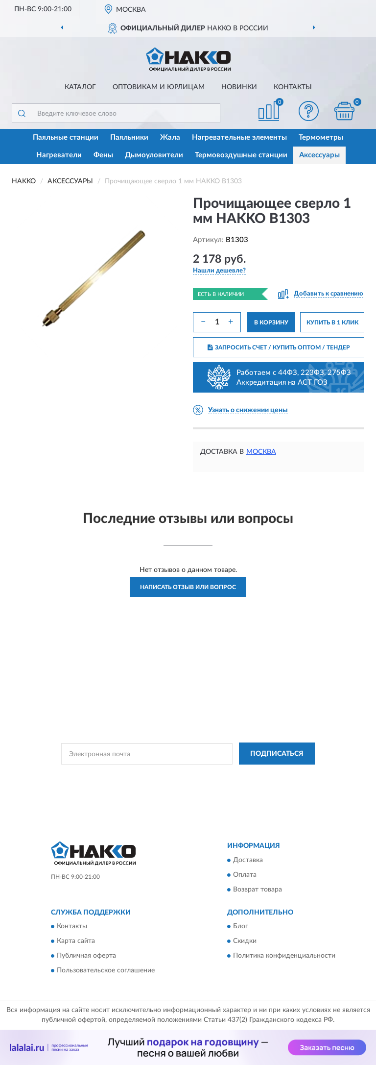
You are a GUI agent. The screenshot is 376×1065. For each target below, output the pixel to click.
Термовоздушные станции (241, 155)
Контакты (293, 87)
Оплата (245, 874)
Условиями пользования (179, 784)
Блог (240, 926)
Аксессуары (319, 155)
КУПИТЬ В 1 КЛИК (332, 322)
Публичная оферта (86, 956)
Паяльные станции (65, 137)
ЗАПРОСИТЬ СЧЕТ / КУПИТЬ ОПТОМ (279, 347)
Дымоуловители (154, 155)
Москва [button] (261, 451)
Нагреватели (59, 155)
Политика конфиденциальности (284, 956)
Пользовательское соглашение (106, 970)
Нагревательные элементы (239, 137)
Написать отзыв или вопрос (188, 587)
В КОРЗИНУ (271, 322)
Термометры (321, 137)
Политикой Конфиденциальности (235, 776)
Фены (103, 155)
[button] (309, 111)
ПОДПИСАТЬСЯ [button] (277, 753)
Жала (170, 137)
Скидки (245, 941)
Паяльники (129, 137)
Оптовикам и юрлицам (159, 87)
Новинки (239, 87)
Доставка (248, 860)
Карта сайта (76, 941)
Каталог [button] (80, 87)
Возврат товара (257, 889)
